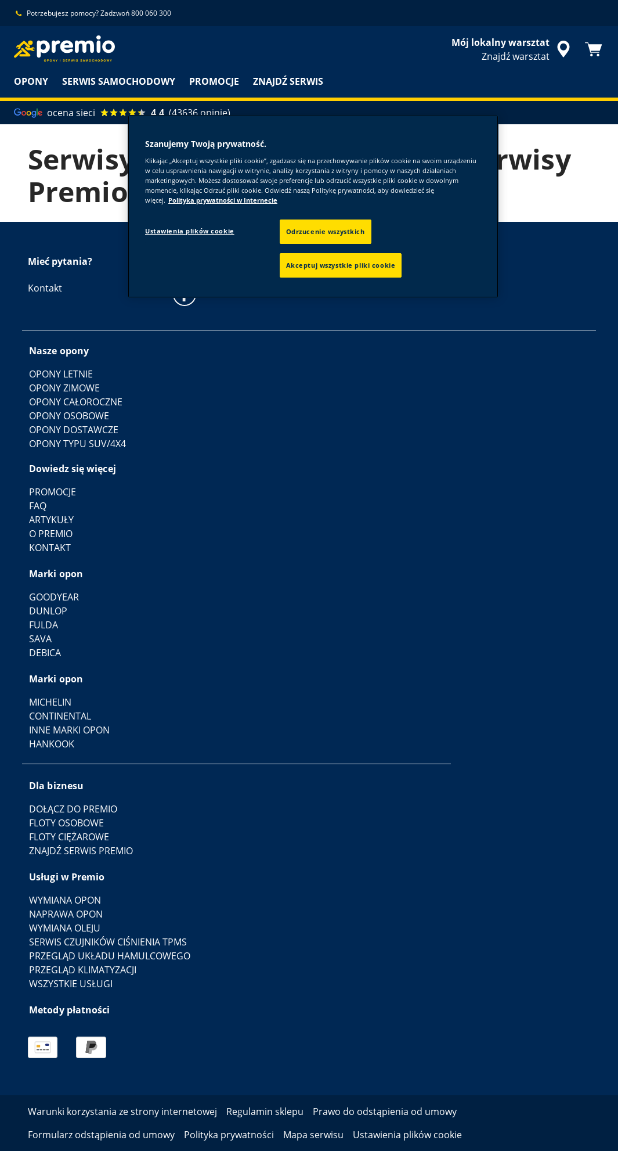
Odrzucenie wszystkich (325, 231)
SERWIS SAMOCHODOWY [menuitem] (118, 81)
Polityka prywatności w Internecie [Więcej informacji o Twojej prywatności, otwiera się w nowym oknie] (222, 200)
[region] (313, 206)
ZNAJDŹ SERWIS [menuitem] (288, 81)
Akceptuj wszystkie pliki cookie (341, 265)
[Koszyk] (593, 49)
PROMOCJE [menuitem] (214, 81)
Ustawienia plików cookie (189, 230)
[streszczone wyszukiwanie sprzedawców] (512, 49)
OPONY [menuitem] (31, 81)
